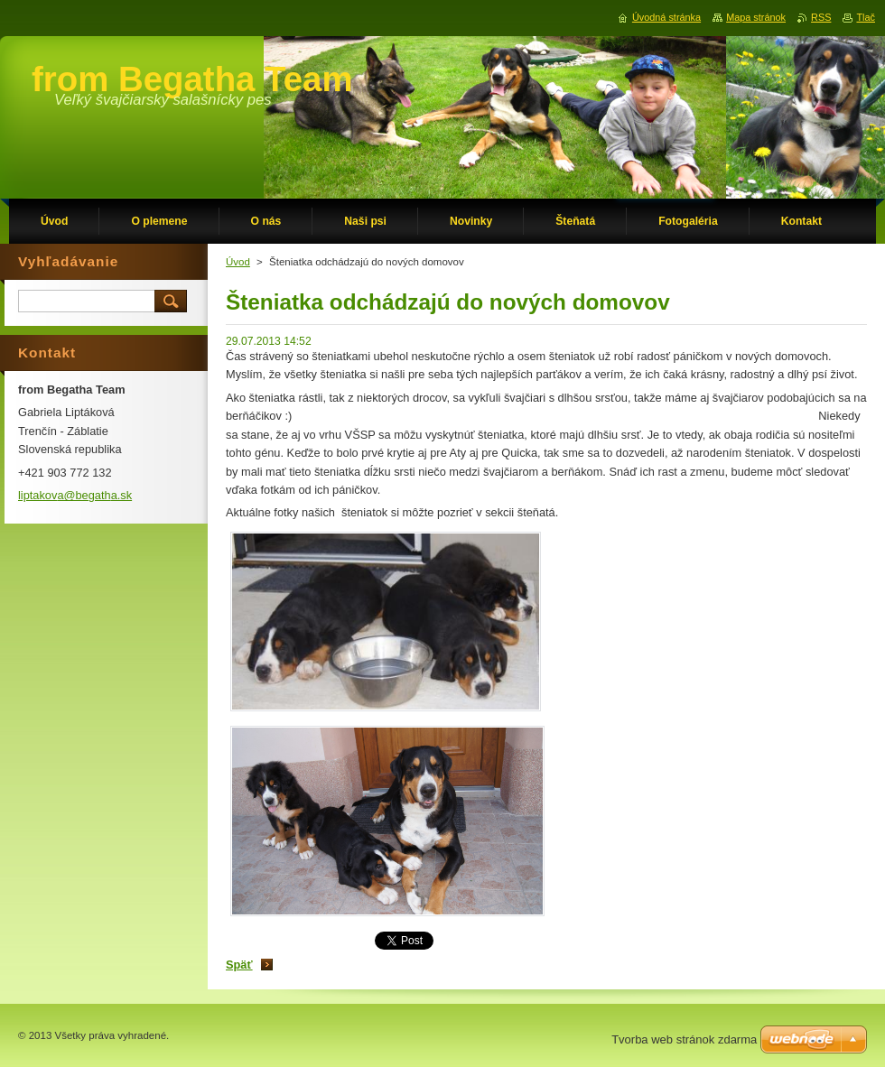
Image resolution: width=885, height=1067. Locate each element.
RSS (821, 17)
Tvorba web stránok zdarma (684, 1039)
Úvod (238, 261)
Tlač (865, 17)
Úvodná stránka (666, 17)
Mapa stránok (756, 17)
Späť (239, 964)
